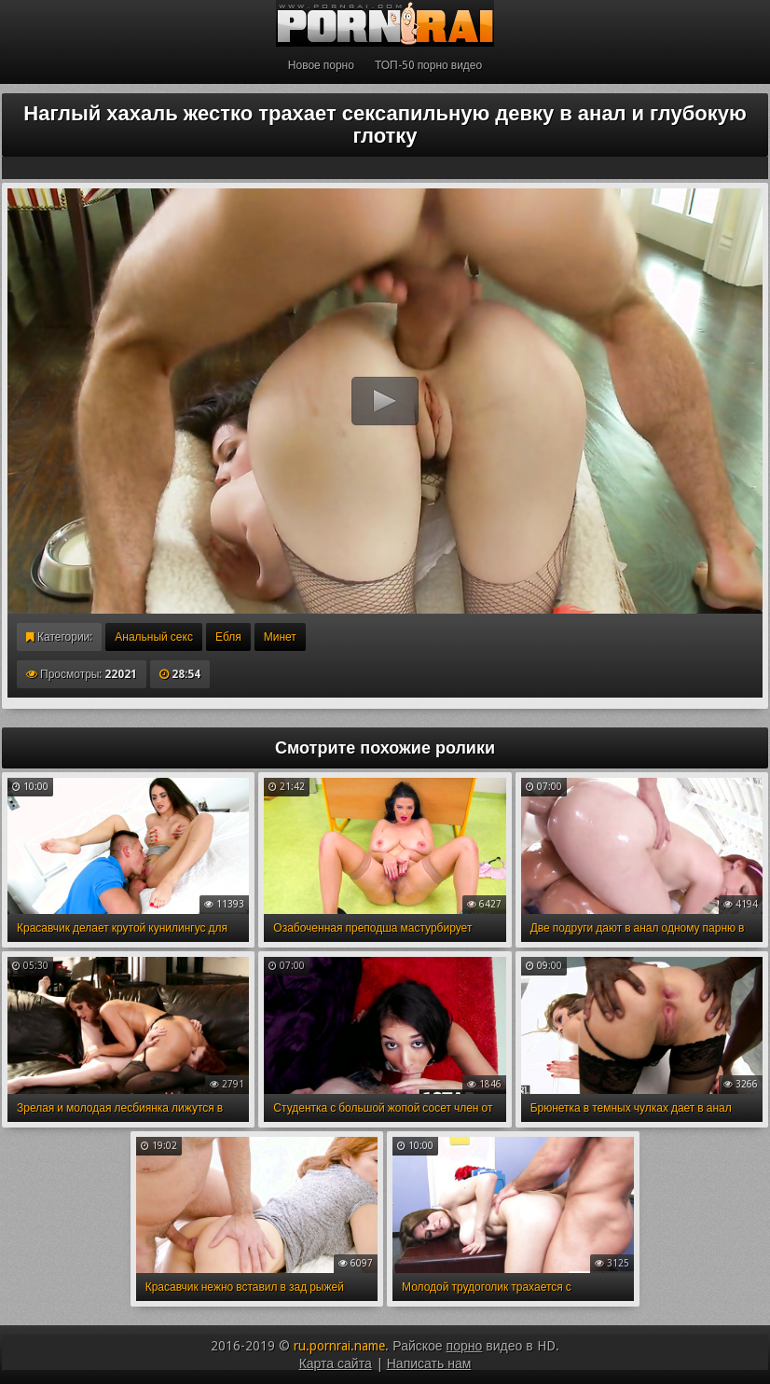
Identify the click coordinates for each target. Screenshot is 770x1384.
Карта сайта (335, 1363)
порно (465, 1345)
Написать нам (429, 1363)
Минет (280, 637)
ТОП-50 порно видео (428, 65)
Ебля (228, 637)
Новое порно (321, 65)
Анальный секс (154, 637)
